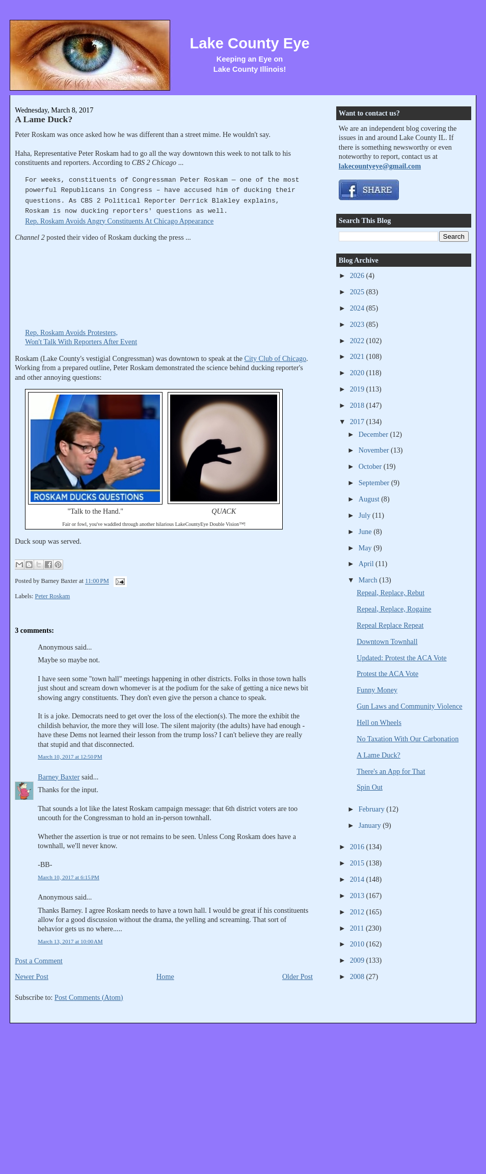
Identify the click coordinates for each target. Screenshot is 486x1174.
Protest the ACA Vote (387, 673)
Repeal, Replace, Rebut (390, 593)
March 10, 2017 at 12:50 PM (70, 756)
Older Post (297, 976)
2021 (358, 356)
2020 (358, 373)
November (375, 450)
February (373, 809)
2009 (358, 960)
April (367, 564)
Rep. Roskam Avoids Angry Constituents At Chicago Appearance (119, 221)
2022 (358, 341)
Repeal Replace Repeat (390, 625)
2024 (358, 308)
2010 (358, 944)
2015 (358, 863)
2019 (358, 389)
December (374, 434)
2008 (358, 976)
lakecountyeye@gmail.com (380, 166)
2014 (358, 879)
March (369, 580)
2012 (358, 912)
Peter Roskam (52, 596)
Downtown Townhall (387, 641)
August (370, 499)
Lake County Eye (249, 43)
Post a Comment (39, 961)
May (366, 548)
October (371, 466)
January (371, 825)
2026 (358, 275)
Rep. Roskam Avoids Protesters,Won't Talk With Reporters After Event (101, 332)
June (366, 531)
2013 (358, 895)
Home (165, 976)
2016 (358, 847)
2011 (358, 928)
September (375, 483)
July (365, 515)
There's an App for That (391, 771)
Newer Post (31, 976)
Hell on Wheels (379, 722)
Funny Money (377, 690)
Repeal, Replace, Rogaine (394, 609)
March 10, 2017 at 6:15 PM (68, 877)
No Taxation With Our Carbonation (407, 739)
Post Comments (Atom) (89, 997)
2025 (358, 292)
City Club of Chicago (276, 358)
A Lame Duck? (43, 119)
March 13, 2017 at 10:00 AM (70, 941)
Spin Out (370, 787)
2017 (358, 421)
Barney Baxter (58, 777)
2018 (358, 405)
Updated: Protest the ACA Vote (401, 658)
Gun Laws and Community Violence (409, 706)
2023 (358, 324)
